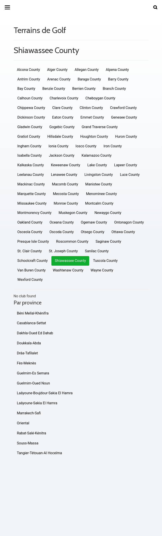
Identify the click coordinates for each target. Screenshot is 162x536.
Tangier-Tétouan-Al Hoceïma (39, 453)
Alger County (57, 70)
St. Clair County (29, 251)
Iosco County (86, 146)
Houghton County (94, 136)
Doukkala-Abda (29, 343)
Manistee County (98, 184)
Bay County (26, 88)
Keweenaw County (65, 165)
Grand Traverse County (100, 127)
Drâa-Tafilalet (27, 353)
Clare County (62, 108)
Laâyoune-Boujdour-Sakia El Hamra (45, 393)
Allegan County (87, 70)
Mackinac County (31, 184)
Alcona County (28, 70)
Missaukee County (32, 203)
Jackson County (61, 155)
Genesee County (124, 117)
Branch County (114, 88)
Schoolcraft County (32, 261)
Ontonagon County (129, 222)
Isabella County (29, 155)
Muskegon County (73, 213)
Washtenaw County (68, 270)
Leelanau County (30, 175)
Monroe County (66, 203)
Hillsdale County (60, 136)
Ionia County (58, 146)
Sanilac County (97, 251)
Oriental (23, 423)
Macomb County (65, 184)
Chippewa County (31, 108)
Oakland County (29, 222)
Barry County (118, 79)
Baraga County (89, 79)
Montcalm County (99, 203)
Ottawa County (123, 232)
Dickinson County (31, 117)
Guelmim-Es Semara (33, 373)
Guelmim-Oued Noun (33, 383)
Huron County (126, 136)
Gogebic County (62, 127)
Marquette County (31, 194)
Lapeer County (125, 165)
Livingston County (98, 175)
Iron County (112, 146)
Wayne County (101, 270)
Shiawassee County (70, 261)
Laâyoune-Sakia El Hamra (37, 403)
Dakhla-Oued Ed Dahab (35, 333)
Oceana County (62, 222)
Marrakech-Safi (29, 413)
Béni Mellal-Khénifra (33, 313)
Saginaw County (108, 241)
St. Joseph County (63, 251)
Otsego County (92, 232)
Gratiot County (28, 136)
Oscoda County (61, 232)
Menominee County (101, 194)
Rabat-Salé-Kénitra (31, 433)
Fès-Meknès (26, 363)
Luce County (130, 175)
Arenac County (58, 79)
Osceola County (29, 232)
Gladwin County (29, 127)
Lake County (97, 165)
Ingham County (29, 146)
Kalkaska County (30, 165)
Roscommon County (72, 241)
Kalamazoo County (97, 155)
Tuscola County (105, 261)
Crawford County (123, 108)
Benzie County (53, 88)
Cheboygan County (100, 98)
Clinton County (91, 108)
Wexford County (30, 279)
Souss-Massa (27, 443)
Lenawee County (64, 175)
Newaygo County (108, 213)
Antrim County (28, 79)
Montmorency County (34, 213)
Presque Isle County (33, 241)
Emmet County (92, 117)
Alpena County (117, 70)
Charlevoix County (64, 98)
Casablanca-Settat (31, 323)
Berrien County (83, 88)
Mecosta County (66, 194)
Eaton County (62, 117)
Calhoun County (30, 98)
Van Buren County (31, 270)
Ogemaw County (94, 222)
